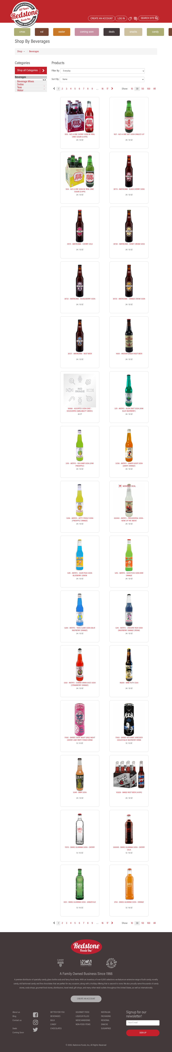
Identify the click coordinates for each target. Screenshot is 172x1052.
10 (132, 89)
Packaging (106, 1016)
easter (61, 32)
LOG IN (121, 18)
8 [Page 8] (88, 89)
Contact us (17, 1020)
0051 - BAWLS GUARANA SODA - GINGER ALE (80, 902)
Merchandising (83, 1020)
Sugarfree (106, 1029)
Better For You (57, 1012)
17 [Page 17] (107, 89)
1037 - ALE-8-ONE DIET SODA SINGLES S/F (129, 134)
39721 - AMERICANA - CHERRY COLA (80, 244)
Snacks (104, 1024)
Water (20, 90)
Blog (14, 1016)
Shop (19, 51)
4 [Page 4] (70, 89)
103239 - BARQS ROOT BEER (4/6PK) (129, 792)
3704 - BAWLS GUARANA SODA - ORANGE (129, 902)
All (154, 89)
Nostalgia (105, 1012)
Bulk (52, 1020)
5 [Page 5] (75, 89)
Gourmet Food (82, 1012)
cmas (22, 32)
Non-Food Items (83, 1024)
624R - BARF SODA (79, 792)
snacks (133, 32)
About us (16, 1012)
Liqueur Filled (82, 1016)
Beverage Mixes (25, 81)
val (41, 32)
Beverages (34, 51)
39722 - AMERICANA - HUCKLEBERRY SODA (79, 299)
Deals (15, 1029)
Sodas (31, 84)
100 (148, 89)
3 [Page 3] (66, 89)
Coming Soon (18, 1033)
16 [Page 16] (103, 89)
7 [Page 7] (83, 89)
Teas (31, 87)
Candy (53, 1024)
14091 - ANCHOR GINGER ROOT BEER (129, 354)
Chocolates (56, 1029)
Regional (105, 1020)
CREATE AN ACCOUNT (102, 18)
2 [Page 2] (62, 89)
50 (143, 89)
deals (111, 32)
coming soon (87, 32)
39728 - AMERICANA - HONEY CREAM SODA (129, 244)
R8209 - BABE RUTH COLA (129, 683)
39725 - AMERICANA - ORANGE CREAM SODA (129, 299)
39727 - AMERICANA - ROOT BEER (80, 354)
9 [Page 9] (92, 89)
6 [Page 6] (79, 89)
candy (155, 32)
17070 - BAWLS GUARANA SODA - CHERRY (80, 847)
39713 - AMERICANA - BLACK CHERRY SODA (129, 189)
